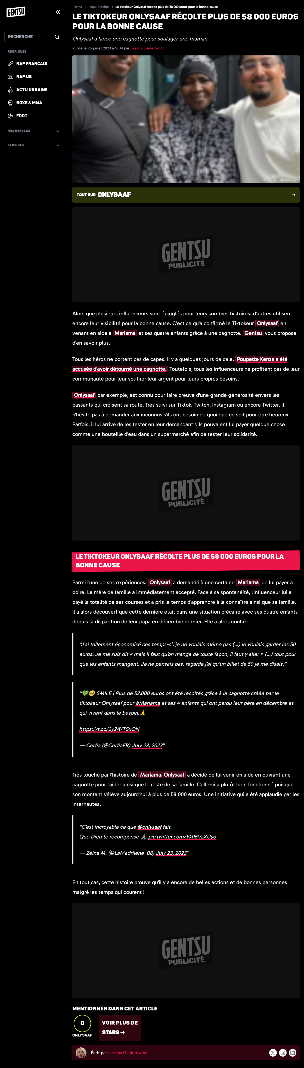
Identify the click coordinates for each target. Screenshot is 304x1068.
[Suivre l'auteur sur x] (273, 1053)
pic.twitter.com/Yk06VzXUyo (182, 836)
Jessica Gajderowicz (147, 48)
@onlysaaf (149, 827)
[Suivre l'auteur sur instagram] (283, 1053)
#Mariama (147, 703)
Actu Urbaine (99, 7)
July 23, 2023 (147, 745)
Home (77, 7)
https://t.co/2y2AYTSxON (109, 729)
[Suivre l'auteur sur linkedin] (292, 1053)
